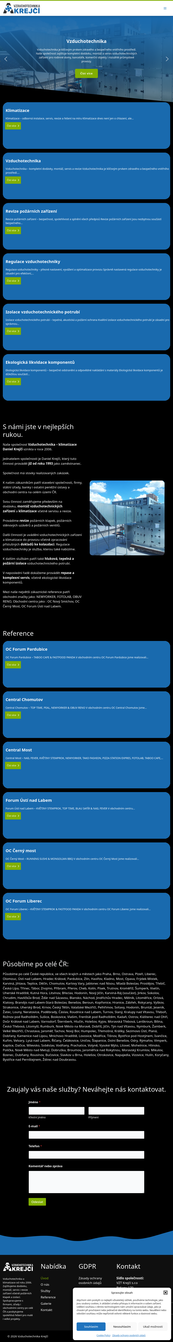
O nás (45, 1284)
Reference (48, 1297)
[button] (165, 1292)
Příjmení (93, 1117)
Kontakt (46, 1310)
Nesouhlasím (122, 1326)
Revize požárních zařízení (86, 226)
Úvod (45, 1278)
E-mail (34, 1126)
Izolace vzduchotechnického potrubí (86, 327)
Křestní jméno (37, 1117)
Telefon (35, 1146)
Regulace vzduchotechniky (86, 276)
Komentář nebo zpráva (45, 1166)
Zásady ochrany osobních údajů (129, 1335)
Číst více (13, 125)
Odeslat (37, 1202)
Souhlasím (91, 1326)
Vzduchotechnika (86, 175)
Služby (45, 1291)
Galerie (46, 1303)
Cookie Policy (103, 1335)
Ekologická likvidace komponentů (86, 377)
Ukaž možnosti (153, 1326)
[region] (86, 59)
